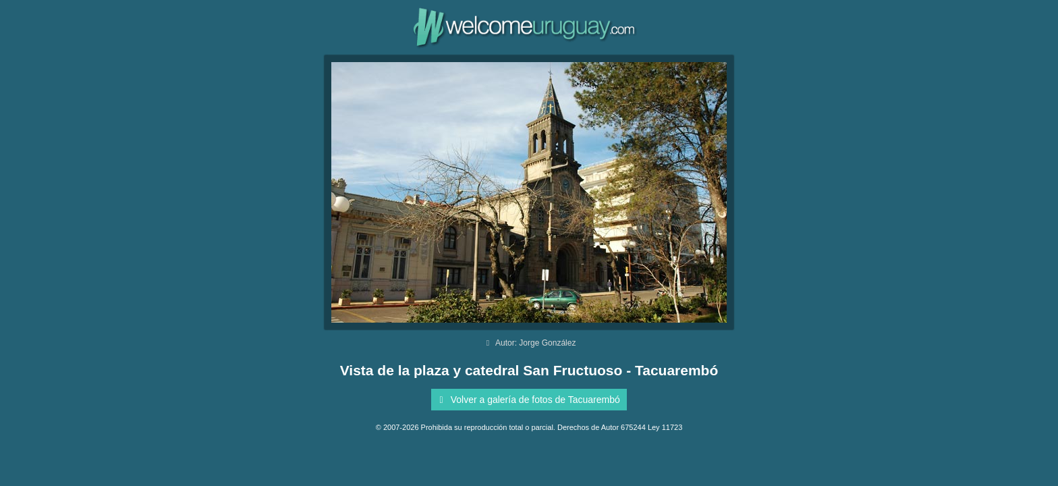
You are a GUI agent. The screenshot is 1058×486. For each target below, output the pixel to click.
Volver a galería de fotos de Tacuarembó (527, 399)
